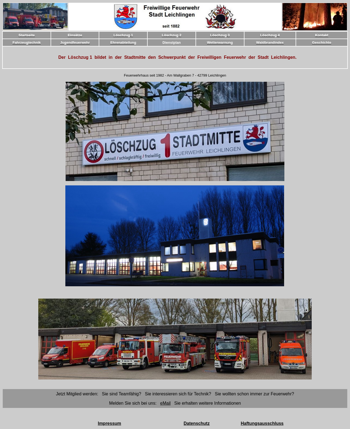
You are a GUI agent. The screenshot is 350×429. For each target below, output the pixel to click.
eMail (165, 403)
